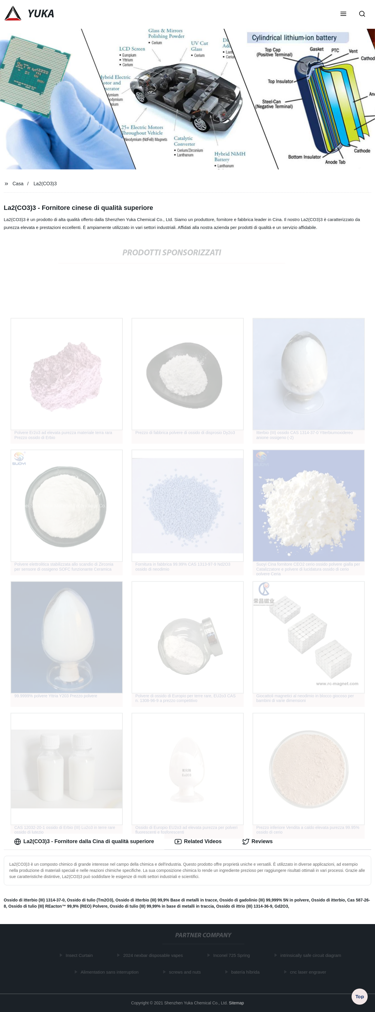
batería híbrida (247, 971)
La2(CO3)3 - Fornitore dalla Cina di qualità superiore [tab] (84, 841)
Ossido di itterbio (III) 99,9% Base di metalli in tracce (166, 900)
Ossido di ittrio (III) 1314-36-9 (244, 906)
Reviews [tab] (257, 841)
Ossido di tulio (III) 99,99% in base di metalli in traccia (162, 906)
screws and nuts (186, 971)
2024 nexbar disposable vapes (154, 955)
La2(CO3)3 (45, 183)
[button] (343, 14)
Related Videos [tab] (198, 841)
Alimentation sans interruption (111, 971)
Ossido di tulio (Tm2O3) (90, 900)
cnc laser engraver (309, 971)
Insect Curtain (80, 955)
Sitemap (236, 1003)
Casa (18, 183)
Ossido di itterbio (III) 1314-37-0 (34, 900)
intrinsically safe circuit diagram (312, 955)
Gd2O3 (281, 906)
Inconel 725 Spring (232, 955)
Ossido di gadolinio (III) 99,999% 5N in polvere (264, 900)
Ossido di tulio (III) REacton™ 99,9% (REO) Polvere (57, 906)
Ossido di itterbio (328, 900)
